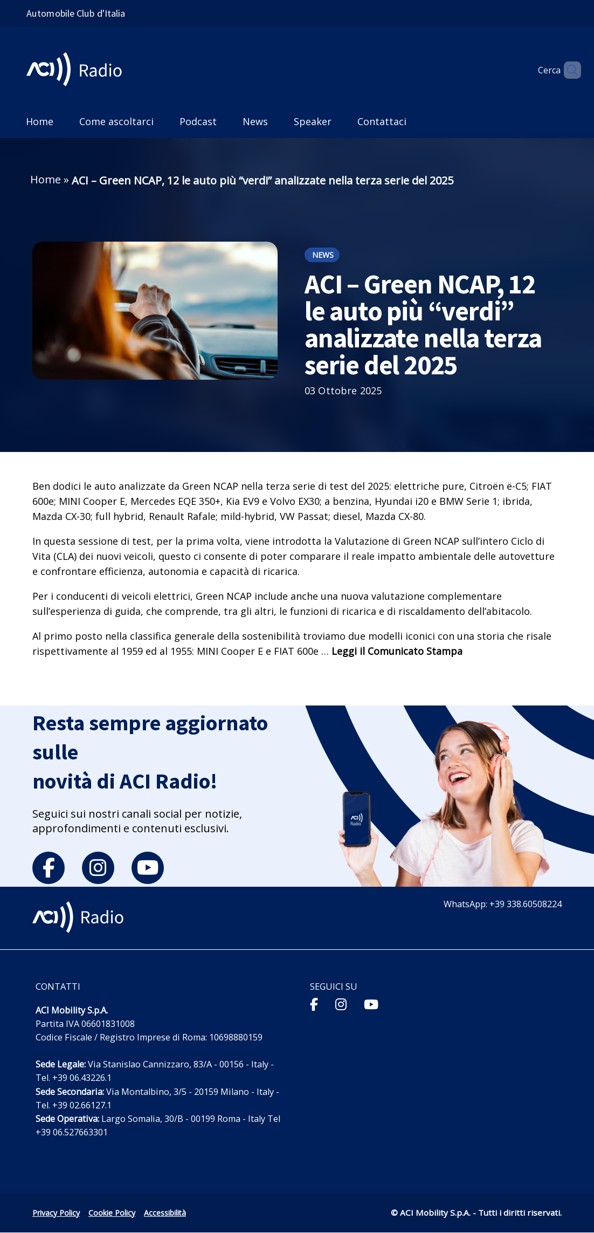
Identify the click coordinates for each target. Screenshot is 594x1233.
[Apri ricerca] (568, 70)
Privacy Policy (56, 1213)
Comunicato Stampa (415, 651)
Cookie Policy (111, 1213)
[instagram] (98, 868)
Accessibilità (165, 1213)
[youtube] (148, 868)
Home (45, 179)
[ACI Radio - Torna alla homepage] (78, 70)
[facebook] (48, 868)
